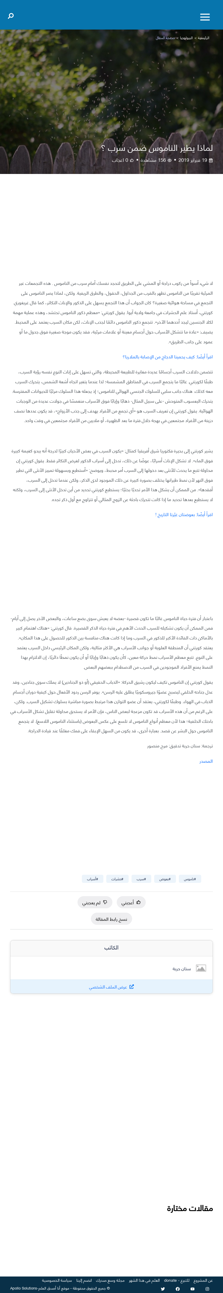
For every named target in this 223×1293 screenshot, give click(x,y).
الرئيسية (203, 37)
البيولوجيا (186, 37)
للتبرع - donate (176, 1279)
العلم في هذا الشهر (144, 1279)
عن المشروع (203, 1279)
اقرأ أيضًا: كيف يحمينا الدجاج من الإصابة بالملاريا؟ (168, 356)
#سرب (141, 878)
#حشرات (117, 878)
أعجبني (131, 902)
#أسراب (92, 878)
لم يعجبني (94, 902)
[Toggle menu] (205, 17)
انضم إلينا (84, 1279)
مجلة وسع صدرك (110, 1279)
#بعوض (165, 878)
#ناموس (190, 878)
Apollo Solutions (23, 1287)
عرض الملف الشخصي (108, 986)
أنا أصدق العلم (49, 1287)
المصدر (206, 760)
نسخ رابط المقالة (111, 918)
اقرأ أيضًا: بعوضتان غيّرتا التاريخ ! (184, 514)
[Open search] (10, 14)
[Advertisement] (111, 231)
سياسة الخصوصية (57, 1279)
